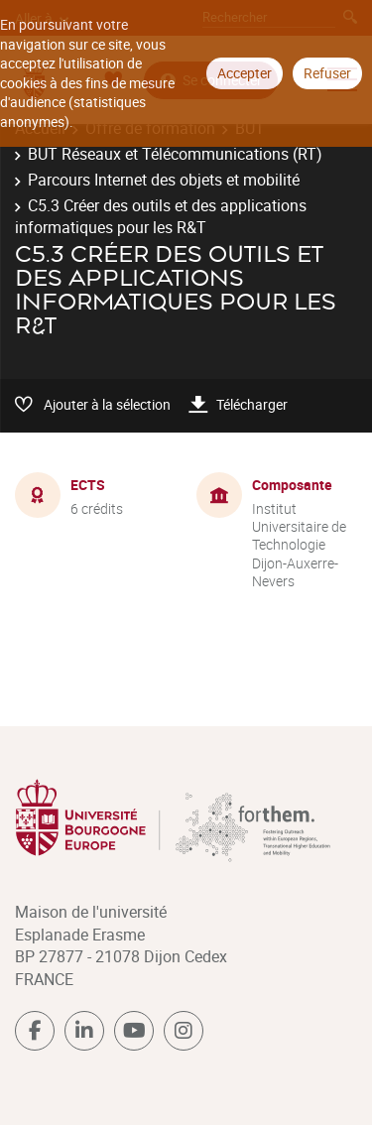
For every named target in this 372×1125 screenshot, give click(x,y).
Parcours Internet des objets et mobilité (164, 179)
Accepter (244, 72)
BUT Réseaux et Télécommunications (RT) (175, 154)
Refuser (327, 72)
